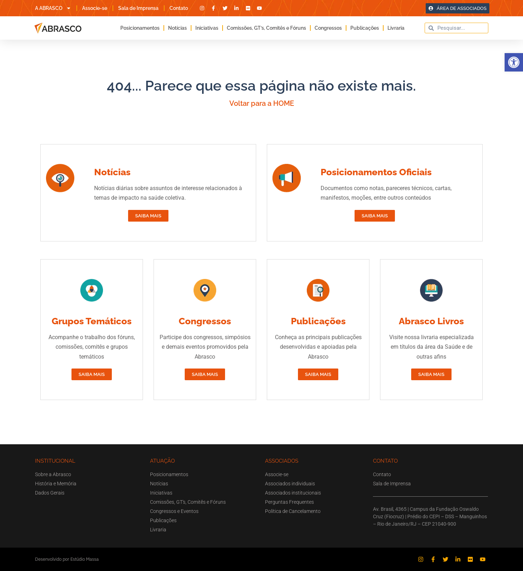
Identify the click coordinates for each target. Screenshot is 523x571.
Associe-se (94, 8)
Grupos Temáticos (92, 321)
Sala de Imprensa (138, 8)
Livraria (395, 28)
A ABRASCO (53, 8)
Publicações (364, 28)
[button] (514, 62)
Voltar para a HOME (261, 103)
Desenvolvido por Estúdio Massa (67, 559)
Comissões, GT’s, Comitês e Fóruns (266, 28)
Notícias (177, 28)
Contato (178, 8)
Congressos (328, 28)
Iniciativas (206, 28)
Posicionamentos (140, 28)
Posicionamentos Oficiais (376, 172)
